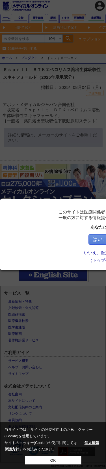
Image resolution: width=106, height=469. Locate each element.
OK (53, 460)
